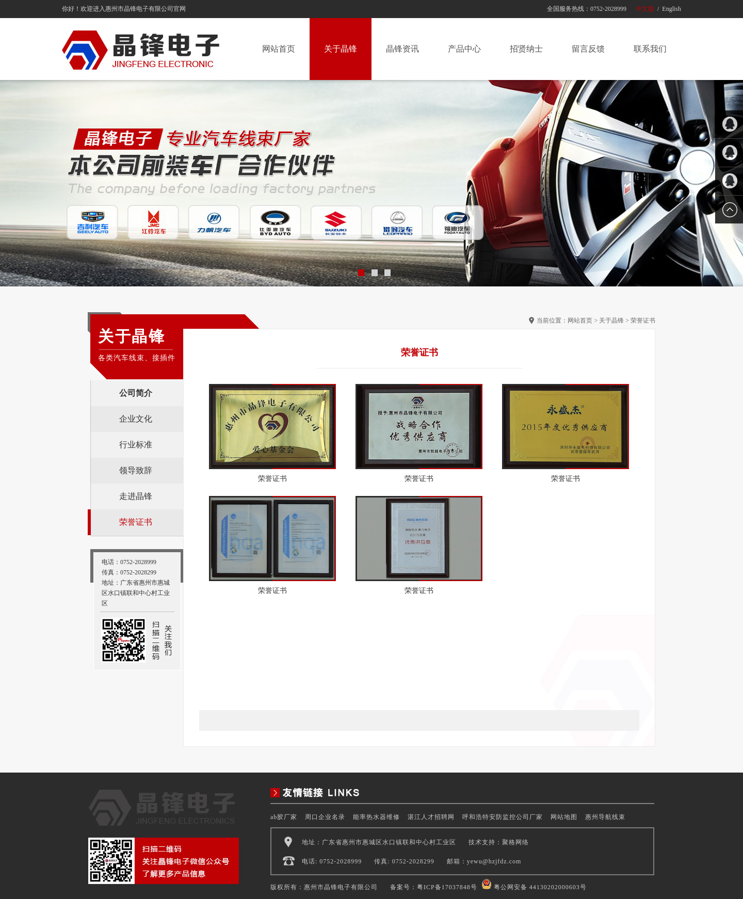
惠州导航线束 (605, 817)
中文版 (645, 8)
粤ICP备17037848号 (447, 887)
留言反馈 (588, 48)
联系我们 (650, 48)
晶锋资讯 (402, 48)
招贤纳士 (526, 48)
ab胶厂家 (283, 817)
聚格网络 (515, 842)
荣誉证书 (135, 522)
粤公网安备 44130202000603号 (534, 884)
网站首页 (278, 48)
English (671, 8)
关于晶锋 (340, 48)
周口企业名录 (325, 817)
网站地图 (564, 817)
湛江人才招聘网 (431, 817)
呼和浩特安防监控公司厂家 (502, 817)
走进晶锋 (135, 496)
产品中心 (464, 48)
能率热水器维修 (376, 817)
